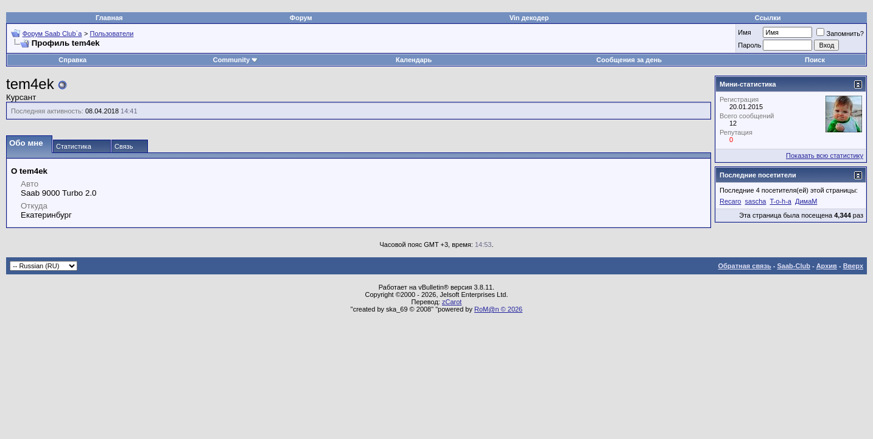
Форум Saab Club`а (52, 33)
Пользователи (112, 33)
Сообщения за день (629, 59)
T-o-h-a (780, 201)
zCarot (451, 301)
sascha (755, 201)
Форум (301, 17)
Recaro (730, 201)
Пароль (749, 45)
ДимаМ (806, 201)
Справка (72, 59)
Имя (744, 32)
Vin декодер (529, 17)
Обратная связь (744, 265)
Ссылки (768, 17)
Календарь (414, 59)
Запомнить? (840, 33)
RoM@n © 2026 (498, 309)
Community (236, 59)
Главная (109, 17)
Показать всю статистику (824, 155)
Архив (826, 265)
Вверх (853, 265)
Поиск (815, 59)
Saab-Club (793, 265)
